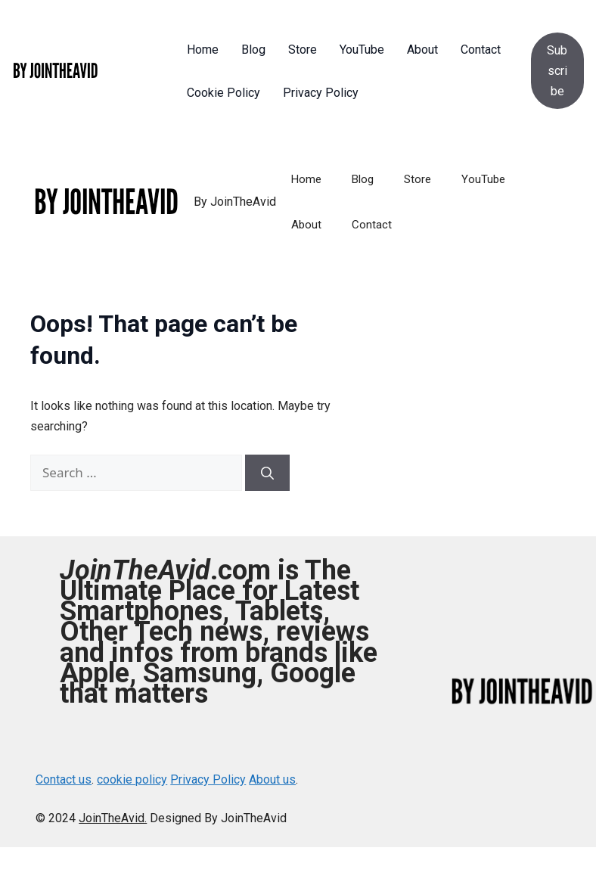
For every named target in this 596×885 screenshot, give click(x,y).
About (306, 224)
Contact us (64, 779)
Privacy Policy (208, 779)
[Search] (267, 473)
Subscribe (557, 70)
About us (272, 779)
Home (306, 179)
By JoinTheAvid (235, 201)
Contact (372, 224)
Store (417, 179)
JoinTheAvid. (113, 818)
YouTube (483, 179)
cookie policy (132, 779)
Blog (363, 179)
